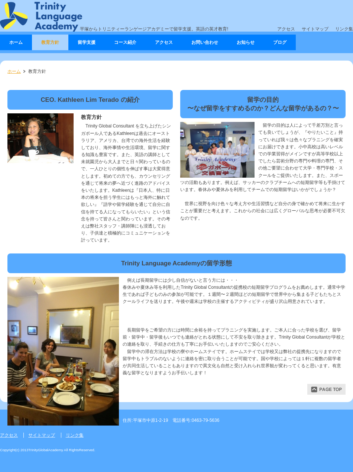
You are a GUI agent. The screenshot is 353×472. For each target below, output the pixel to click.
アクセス (286, 29)
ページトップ (326, 389)
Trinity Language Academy (41, 17)
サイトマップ (315, 29)
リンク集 (344, 29)
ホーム (14, 71)
